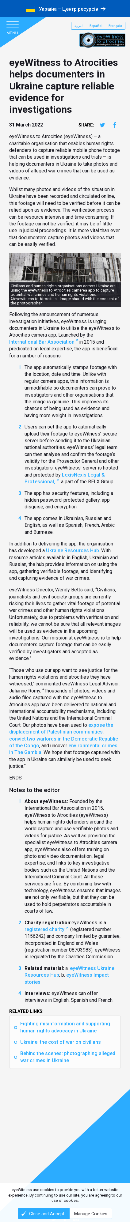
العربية (79, 26)
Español (96, 26)
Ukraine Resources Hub (72, 550)
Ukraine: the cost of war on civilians (60, 1042)
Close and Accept (46, 1213)
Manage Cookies (90, 1213)
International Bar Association (42, 342)
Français (115, 26)
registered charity (44, 929)
